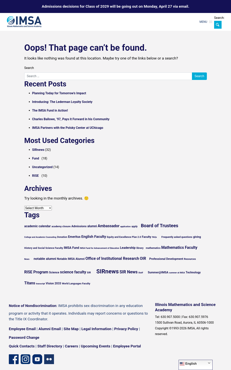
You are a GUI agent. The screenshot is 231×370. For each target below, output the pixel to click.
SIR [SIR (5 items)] (89, 272)
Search (29, 68)
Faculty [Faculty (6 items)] (146, 237)
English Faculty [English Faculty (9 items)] (93, 236)
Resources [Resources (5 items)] (190, 258)
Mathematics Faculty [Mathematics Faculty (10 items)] (179, 247)
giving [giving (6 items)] (197, 237)
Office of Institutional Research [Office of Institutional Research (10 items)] (112, 258)
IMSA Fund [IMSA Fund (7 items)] (71, 248)
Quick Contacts (22, 346)
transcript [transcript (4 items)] (40, 283)
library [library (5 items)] (139, 247)
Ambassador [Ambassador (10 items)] (109, 226)
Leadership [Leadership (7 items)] (127, 248)
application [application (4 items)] (125, 226)
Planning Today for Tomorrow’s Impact (59, 93)
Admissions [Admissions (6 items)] (79, 226)
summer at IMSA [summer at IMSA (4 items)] (177, 272)
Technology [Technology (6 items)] (193, 272)
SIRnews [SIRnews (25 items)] (107, 271)
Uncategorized (42, 167)
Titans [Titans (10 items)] (29, 283)
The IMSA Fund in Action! (50, 110)
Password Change (24, 337)
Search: (219, 18)
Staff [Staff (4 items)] (140, 272)
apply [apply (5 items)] (134, 226)
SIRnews (38, 150)
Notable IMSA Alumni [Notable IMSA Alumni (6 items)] (71, 259)
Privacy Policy (126, 329)
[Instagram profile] (25, 359)
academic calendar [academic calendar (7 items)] (37, 226)
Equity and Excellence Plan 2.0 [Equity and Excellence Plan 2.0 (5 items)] (124, 236)
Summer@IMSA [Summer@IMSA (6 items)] (158, 272)
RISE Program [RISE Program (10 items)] (36, 272)
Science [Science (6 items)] (54, 272)
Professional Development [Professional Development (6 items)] (166, 259)
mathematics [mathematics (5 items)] (153, 247)
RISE (35, 176)
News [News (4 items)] (27, 259)
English (188, 364)
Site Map (71, 329)
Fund (35, 158)
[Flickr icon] (49, 359)
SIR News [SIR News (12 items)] (129, 271)
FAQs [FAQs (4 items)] (154, 237)
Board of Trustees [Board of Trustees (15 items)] (159, 225)
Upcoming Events (95, 346)
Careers (71, 346)
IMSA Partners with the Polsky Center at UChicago (67, 128)
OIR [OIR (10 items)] (143, 258)
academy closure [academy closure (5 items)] (60, 226)
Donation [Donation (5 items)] (62, 236)
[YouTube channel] (37, 359)
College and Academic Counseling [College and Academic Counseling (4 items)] (40, 237)
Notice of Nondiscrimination (32, 305)
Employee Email (22, 329)
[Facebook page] (14, 359)
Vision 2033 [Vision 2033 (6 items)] (53, 283)
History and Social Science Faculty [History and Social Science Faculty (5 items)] (43, 247)
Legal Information (96, 329)
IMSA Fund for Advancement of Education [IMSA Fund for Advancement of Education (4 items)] (99, 248)
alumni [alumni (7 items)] (92, 226)
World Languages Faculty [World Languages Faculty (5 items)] (76, 283)
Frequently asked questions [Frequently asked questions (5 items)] (176, 236)
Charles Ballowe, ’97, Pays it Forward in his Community (71, 119)
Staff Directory (49, 346)
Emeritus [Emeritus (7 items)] (74, 237)
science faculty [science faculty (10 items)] (73, 272)
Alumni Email (49, 329)
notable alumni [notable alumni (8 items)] (45, 259)
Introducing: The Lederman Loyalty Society (62, 102)
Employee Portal (127, 346)
